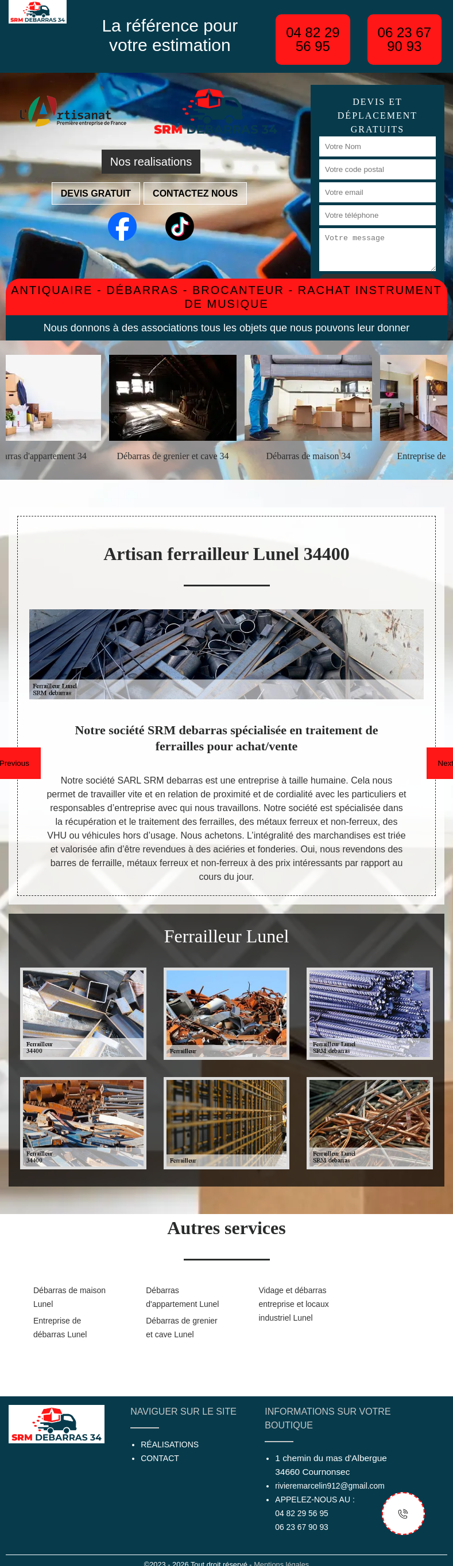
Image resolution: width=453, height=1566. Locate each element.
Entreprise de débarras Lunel (60, 1327)
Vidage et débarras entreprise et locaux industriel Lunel (294, 1304)
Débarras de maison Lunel (69, 1297)
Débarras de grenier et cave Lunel (182, 1327)
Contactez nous (195, 193)
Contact (160, 1458)
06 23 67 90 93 (404, 39)
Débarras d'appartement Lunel (182, 1297)
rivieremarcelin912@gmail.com (329, 1485)
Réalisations (170, 1444)
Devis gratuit (96, 193)
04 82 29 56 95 (312, 39)
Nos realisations (151, 161)
